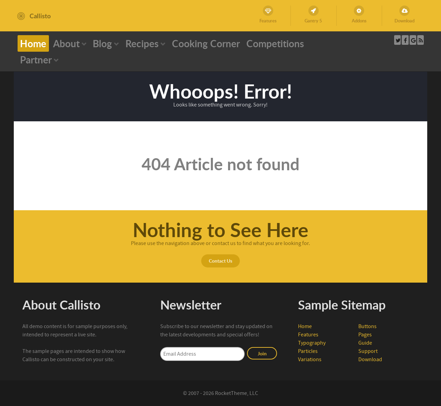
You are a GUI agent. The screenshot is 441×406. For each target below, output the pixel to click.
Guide (365, 342)
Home (305, 326)
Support (368, 351)
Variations (309, 359)
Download (370, 359)
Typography (312, 342)
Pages (365, 334)
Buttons (367, 326)
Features (308, 334)
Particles (308, 351)
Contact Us (220, 260)
